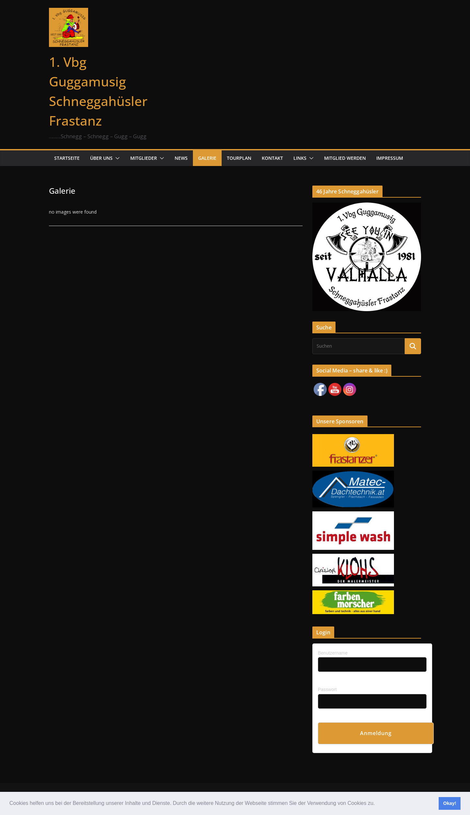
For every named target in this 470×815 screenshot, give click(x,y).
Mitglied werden (345, 158)
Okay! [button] (449, 803)
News (181, 158)
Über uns (101, 158)
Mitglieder (143, 158)
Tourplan (239, 158)
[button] (377, 804)
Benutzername (333, 653)
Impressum (389, 158)
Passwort (327, 689)
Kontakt (272, 158)
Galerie (207, 158)
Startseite (67, 158)
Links (299, 158)
